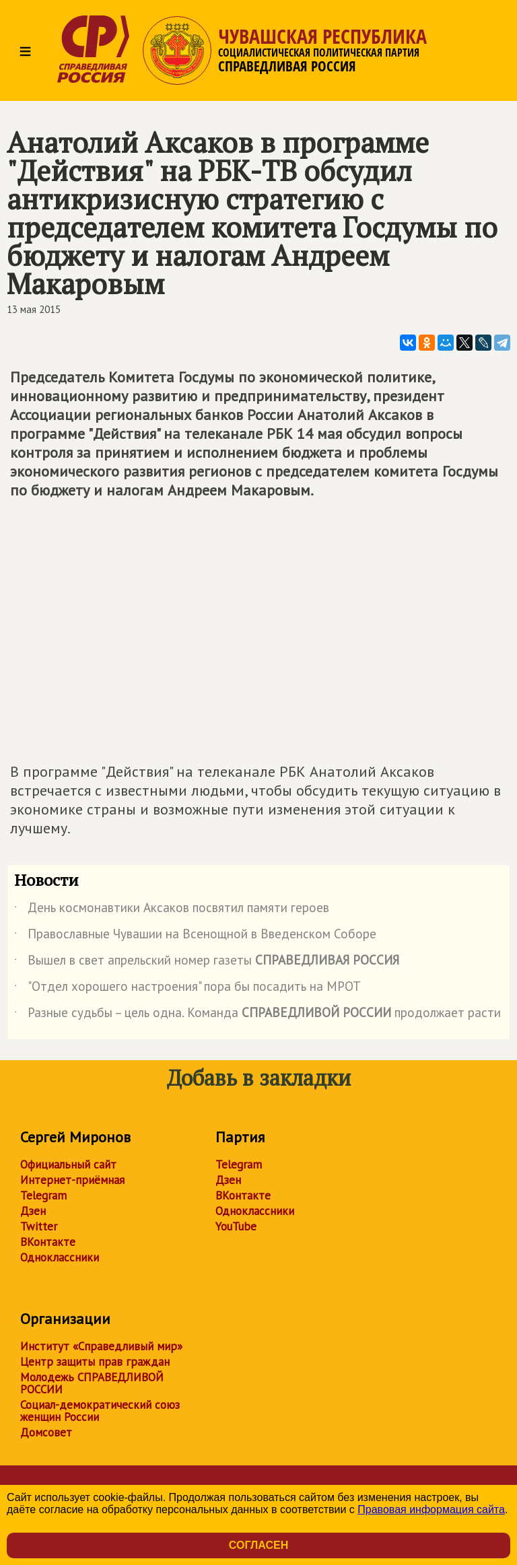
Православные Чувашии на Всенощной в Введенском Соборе (195, 936)
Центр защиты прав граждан (95, 1362)
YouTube (235, 1226)
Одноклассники (59, 1257)
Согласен (258, 1545)
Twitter (38, 1226)
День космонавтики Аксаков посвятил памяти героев (171, 910)
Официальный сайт (68, 1164)
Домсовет (46, 1432)
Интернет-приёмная (72, 1180)
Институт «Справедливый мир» (101, 1346)
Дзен (33, 1211)
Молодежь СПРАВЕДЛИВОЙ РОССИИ (92, 1383)
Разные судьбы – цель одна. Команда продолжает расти (257, 1015)
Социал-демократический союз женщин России (100, 1411)
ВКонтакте (47, 1242)
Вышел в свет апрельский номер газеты (206, 962)
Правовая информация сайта (431, 1509)
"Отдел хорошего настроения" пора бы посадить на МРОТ (187, 989)
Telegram (43, 1195)
